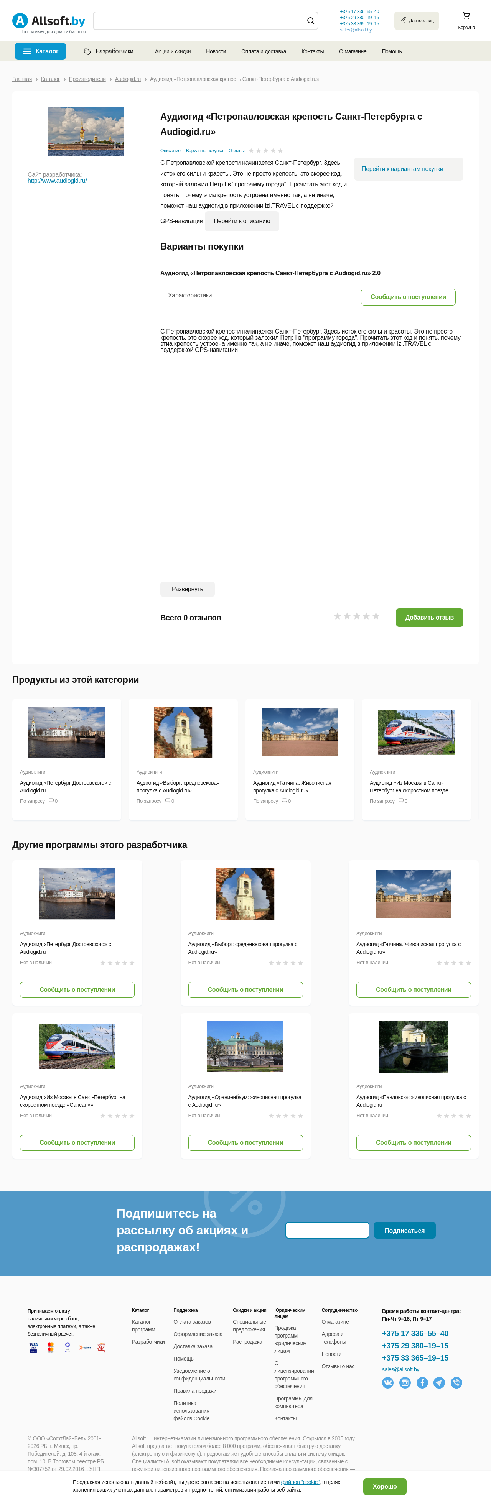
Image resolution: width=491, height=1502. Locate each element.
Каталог (47, 51)
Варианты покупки (204, 150)
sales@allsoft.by (355, 30)
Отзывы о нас (338, 1366)
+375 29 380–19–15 (415, 1345)
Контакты (313, 51)
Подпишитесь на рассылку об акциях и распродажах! (182, 1230)
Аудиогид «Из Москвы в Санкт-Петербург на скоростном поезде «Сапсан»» (409, 790)
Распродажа (247, 1342)
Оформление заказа (197, 1334)
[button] (408, 297)
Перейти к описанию (242, 221)
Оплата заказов (192, 1322)
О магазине (352, 51)
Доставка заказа (193, 1346)
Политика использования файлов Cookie (191, 1410)
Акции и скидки (173, 51)
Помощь (392, 51)
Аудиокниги (32, 772)
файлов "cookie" (300, 1482)
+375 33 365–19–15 (415, 1358)
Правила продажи (194, 1391)
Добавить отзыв (429, 617)
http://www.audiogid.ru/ (57, 180)
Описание (170, 150)
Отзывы (237, 150)
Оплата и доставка (263, 51)
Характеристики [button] (190, 295)
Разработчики (107, 51)
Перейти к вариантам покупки (402, 169)
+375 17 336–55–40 (415, 1333)
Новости (216, 51)
